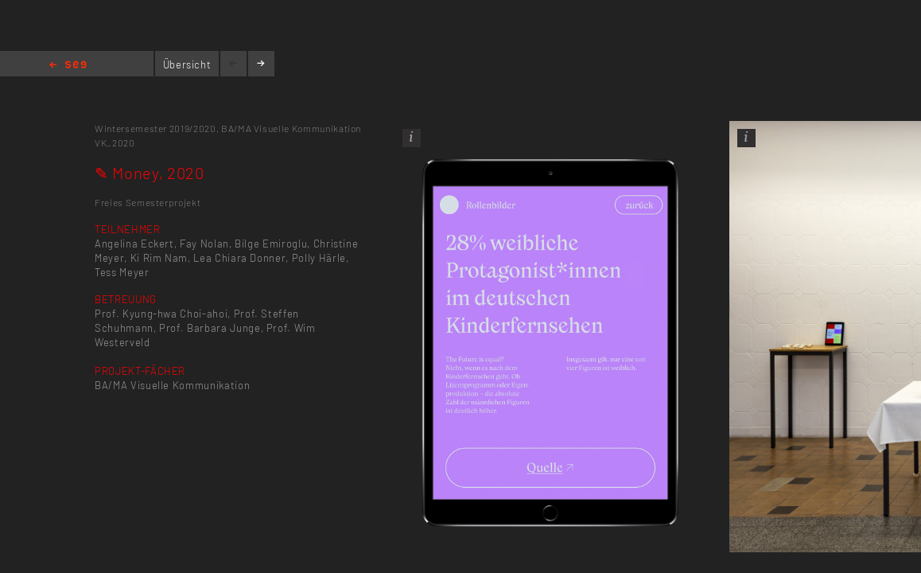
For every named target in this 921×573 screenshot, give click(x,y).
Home (68, 65)
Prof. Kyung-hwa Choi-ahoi (161, 313)
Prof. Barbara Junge (209, 328)
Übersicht (187, 64)
